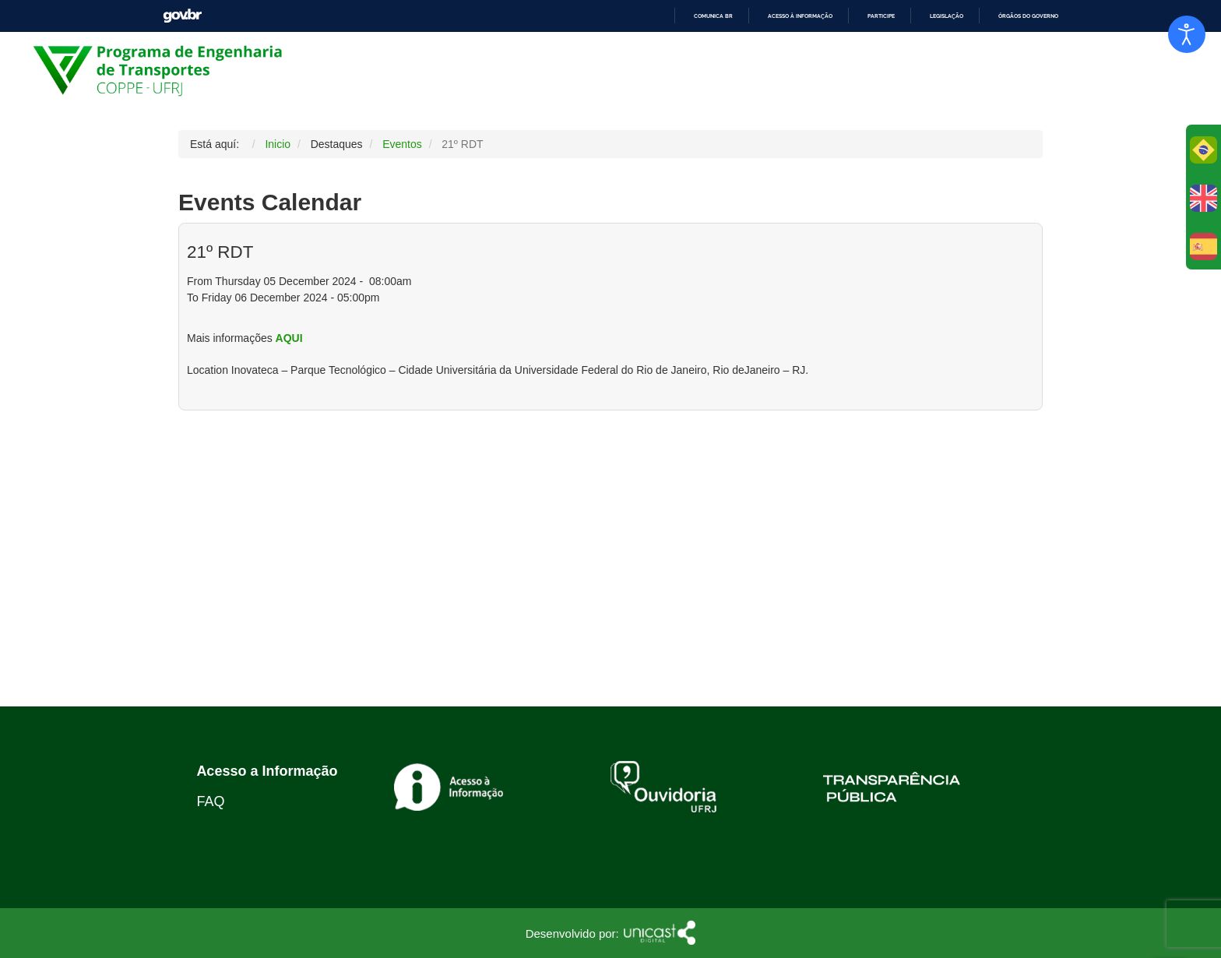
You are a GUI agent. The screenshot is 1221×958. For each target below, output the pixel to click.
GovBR (182, 16)
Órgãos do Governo (1028, 15)
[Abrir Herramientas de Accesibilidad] (1186, 34)
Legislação (946, 15)
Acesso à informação (800, 15)
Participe (881, 15)
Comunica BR (713, 15)
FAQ (210, 801)
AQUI (289, 338)
